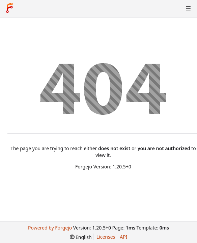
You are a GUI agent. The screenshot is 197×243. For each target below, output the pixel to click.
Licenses (105, 237)
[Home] (9, 8)
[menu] (81, 237)
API (123, 237)
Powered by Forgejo (50, 227)
